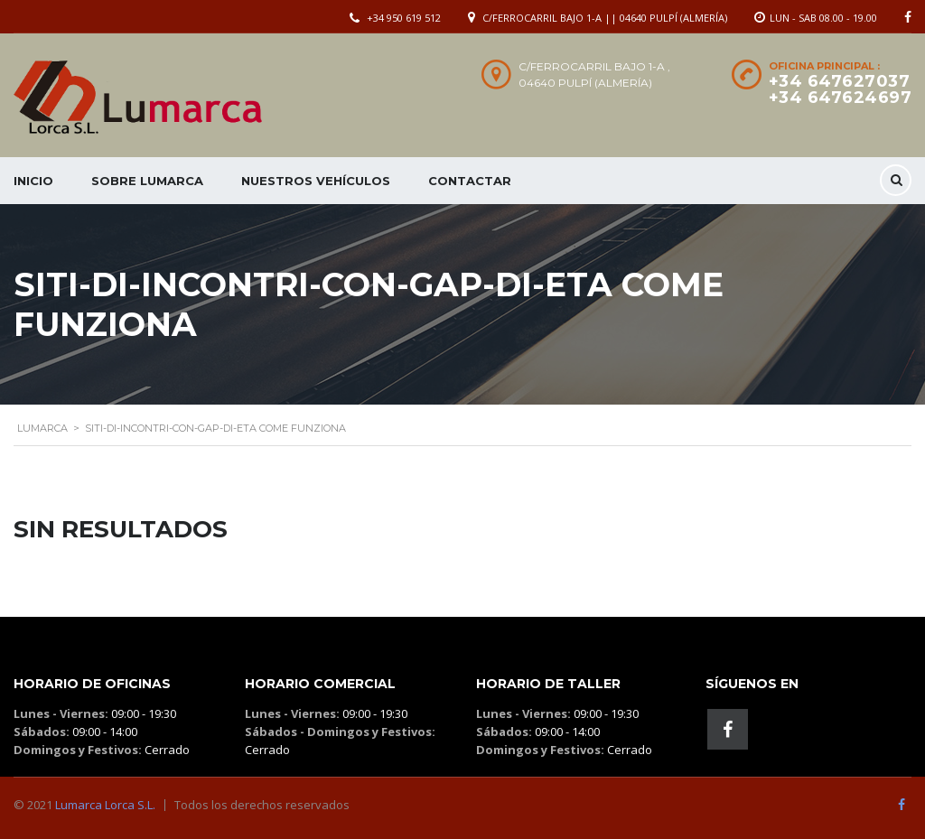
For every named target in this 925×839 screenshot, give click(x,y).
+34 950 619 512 (404, 17)
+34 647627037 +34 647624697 (840, 89)
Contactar (469, 180)
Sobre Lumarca (147, 180)
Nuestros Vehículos (315, 180)
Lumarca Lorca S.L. (105, 805)
